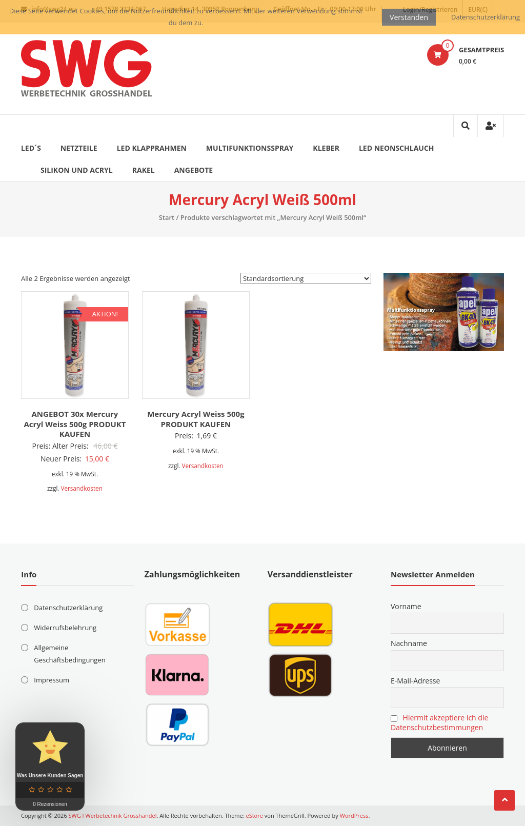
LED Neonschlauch (396, 148)
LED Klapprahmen (152, 148)
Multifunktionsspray (250, 148)
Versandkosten (81, 488)
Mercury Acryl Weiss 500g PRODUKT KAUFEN (195, 419)
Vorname (406, 606)
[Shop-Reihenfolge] (305, 278)
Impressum (51, 679)
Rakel (143, 170)
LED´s (31, 148)
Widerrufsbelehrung (65, 627)
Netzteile (78, 148)
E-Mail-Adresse (415, 681)
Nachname (409, 643)
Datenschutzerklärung (68, 607)
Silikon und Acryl (77, 170)
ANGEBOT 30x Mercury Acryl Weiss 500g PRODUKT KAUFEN (75, 424)
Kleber (326, 148)
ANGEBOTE (193, 170)
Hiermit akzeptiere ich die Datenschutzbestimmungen (439, 722)
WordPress (354, 815)
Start (166, 217)
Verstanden (409, 17)
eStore (254, 815)
